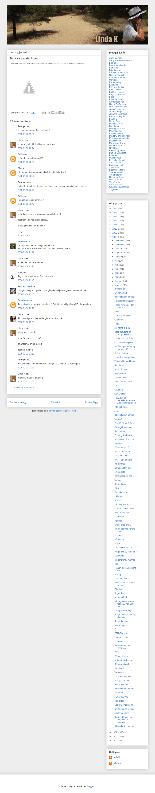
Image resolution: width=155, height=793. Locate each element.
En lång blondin (116, 92)
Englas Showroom (117, 94)
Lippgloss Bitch (116, 124)
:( (115, 629)
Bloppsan (118, 443)
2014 (115, 212)
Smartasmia (24, 300)
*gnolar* (118, 419)
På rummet (119, 464)
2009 (115, 233)
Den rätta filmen (121, 579)
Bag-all (112, 63)
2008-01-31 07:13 (26, 354)
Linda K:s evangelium (124, 357)
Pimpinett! (119, 668)
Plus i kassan (120, 492)
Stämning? (119, 390)
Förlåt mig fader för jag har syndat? (124, 347)
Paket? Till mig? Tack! (124, 423)
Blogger (90, 786)
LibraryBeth (114, 121)
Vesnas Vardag (116, 184)
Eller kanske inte (117, 87)
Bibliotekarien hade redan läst (123, 646)
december (120, 240)
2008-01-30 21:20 (26, 266)
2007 (115, 732)
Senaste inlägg (18, 402)
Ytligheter (113, 189)
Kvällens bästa (121, 455)
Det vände (119, 556)
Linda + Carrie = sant (124, 508)
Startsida (56, 402)
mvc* (116, 311)
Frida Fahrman (116, 99)
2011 (115, 224)
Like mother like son (123, 547)
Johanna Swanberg (118, 114)
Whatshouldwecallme (119, 187)
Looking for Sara (117, 128)
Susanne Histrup (117, 170)
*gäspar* (118, 480)
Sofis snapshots (116, 165)
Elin (20, 168)
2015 (115, 208)
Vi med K (118, 535)
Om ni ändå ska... (122, 525)
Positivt (117, 500)
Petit (116, 652)
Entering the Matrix (123, 435)
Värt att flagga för (122, 451)
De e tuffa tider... (122, 621)
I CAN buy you (121, 697)
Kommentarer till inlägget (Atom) (62, 411)
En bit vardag (120, 293)
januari (118, 285)
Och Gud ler (120, 394)
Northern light (115, 145)
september (120, 252)
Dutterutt (118, 641)
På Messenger (121, 656)
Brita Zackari (115, 70)
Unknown (117, 763)
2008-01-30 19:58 (26, 134)
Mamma (118, 521)
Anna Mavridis (115, 58)
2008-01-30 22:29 (26, 308)
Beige (117, 543)
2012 (115, 220)
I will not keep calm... (119, 106)
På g (116, 488)
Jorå (116, 411)
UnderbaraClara (116, 177)
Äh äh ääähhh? (121, 597)
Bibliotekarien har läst (124, 297)
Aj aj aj (117, 574)
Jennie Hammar (116, 109)
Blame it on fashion (118, 65)
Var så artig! (114, 182)
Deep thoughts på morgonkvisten (122, 333)
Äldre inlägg (91, 402)
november (120, 244)
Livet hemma (115, 126)
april (117, 273)
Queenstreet (115, 158)
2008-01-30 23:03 (26, 322)
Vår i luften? (120, 539)
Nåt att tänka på (121, 447)
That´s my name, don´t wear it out (124, 306)
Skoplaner (119, 365)
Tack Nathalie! (120, 377)
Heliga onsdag (121, 353)
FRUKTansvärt (121, 633)
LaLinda (113, 119)
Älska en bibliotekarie (124, 660)
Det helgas (119, 516)
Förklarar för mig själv (124, 301)
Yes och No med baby (124, 361)
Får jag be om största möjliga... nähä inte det (124, 604)
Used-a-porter (115, 179)
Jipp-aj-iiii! (119, 701)
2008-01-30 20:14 (26, 148)
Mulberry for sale (122, 512)
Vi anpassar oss (121, 680)
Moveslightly (115, 141)
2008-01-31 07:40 (26, 381)
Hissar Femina (121, 684)
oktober (118, 248)
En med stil (119, 472)
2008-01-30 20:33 (26, 162)
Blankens (113, 68)
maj (117, 269)
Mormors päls (120, 625)
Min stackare (120, 373)
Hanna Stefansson (117, 104)
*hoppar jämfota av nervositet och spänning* (123, 719)
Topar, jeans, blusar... (124, 381)
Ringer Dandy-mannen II (125, 552)
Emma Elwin (115, 89)
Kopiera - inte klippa (123, 705)
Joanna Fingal (115, 111)
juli (116, 261)
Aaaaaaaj (118, 693)
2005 (115, 740)
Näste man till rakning (124, 709)
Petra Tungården (117, 150)
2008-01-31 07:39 (26, 368)
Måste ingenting (121, 713)
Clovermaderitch (116, 75)
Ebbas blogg (115, 82)
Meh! (116, 564)
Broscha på (119, 289)
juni (117, 265)
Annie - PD (23, 241)
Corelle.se (114, 80)
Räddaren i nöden (122, 664)
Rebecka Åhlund (117, 160)
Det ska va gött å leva (124, 338)
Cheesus (118, 320)
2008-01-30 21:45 (26, 280)
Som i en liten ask (122, 468)
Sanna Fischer (116, 162)
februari (119, 281)
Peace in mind (25, 286)
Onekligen (114, 148)
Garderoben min (116, 102)
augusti (118, 256)
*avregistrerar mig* (123, 610)
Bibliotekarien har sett (124, 726)
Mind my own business (119, 136)
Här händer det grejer (124, 476)
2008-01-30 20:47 (26, 204)
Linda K (21, 140)
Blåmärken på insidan (124, 439)
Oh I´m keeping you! (123, 342)
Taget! (117, 324)
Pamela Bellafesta (117, 153)
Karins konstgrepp (117, 116)
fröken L (22, 314)
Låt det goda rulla (122, 504)
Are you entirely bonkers (120, 60)
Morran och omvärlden (119, 138)
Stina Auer (114, 167)
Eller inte (118, 589)
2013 (115, 216)
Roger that (119, 593)
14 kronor (118, 496)
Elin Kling (113, 85)
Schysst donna (121, 484)
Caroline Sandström (118, 72)
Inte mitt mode (121, 407)
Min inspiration (116, 133)
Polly (20, 154)
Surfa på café (120, 369)
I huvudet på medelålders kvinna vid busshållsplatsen (125, 400)
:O (115, 385)
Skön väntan (120, 431)
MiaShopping (115, 131)
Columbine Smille (117, 77)
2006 (115, 736)
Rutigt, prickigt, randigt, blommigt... (125, 615)
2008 (115, 237)
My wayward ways (117, 143)
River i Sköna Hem (123, 460)
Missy (21, 272)
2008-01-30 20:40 (26, 190)
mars (117, 277)
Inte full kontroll (121, 637)
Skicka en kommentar (24, 388)
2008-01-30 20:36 (26, 176)
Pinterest (113, 155)
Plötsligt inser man (122, 427)
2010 (115, 229)
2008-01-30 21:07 (26, 235)
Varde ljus (118, 672)
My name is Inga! (122, 328)
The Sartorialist (116, 172)
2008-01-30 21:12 (26, 252)
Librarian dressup (122, 315)
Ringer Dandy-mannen (124, 560)
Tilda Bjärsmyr (115, 175)
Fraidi (111, 97)
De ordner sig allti (122, 676)
